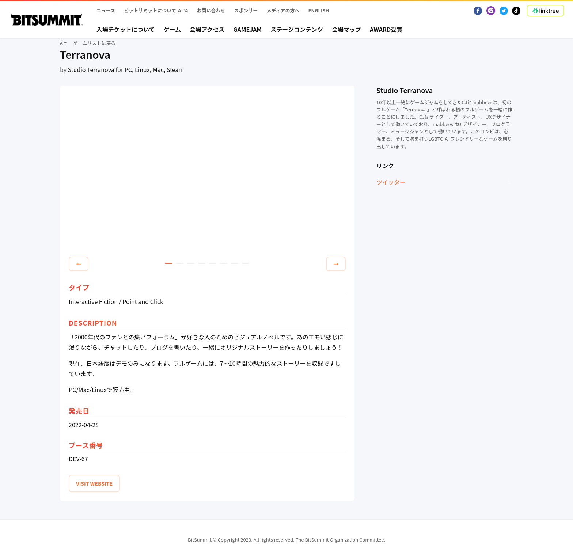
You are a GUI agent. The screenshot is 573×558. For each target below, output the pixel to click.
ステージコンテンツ (296, 29)
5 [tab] (212, 263)
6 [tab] (223, 263)
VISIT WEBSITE (94, 483)
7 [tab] (234, 263)
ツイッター (391, 182)
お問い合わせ (211, 10)
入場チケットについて (125, 29)
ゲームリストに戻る (94, 42)
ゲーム (172, 29)
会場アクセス (207, 29)
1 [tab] (168, 263)
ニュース (105, 10)
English (318, 10)
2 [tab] (179, 263)
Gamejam (247, 29)
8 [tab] (245, 263)
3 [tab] (190, 263)
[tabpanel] (207, 172)
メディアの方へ (282, 10)
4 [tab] (201, 263)
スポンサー (246, 10)
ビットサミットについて (150, 10)
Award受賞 (386, 29)
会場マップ (346, 29)
